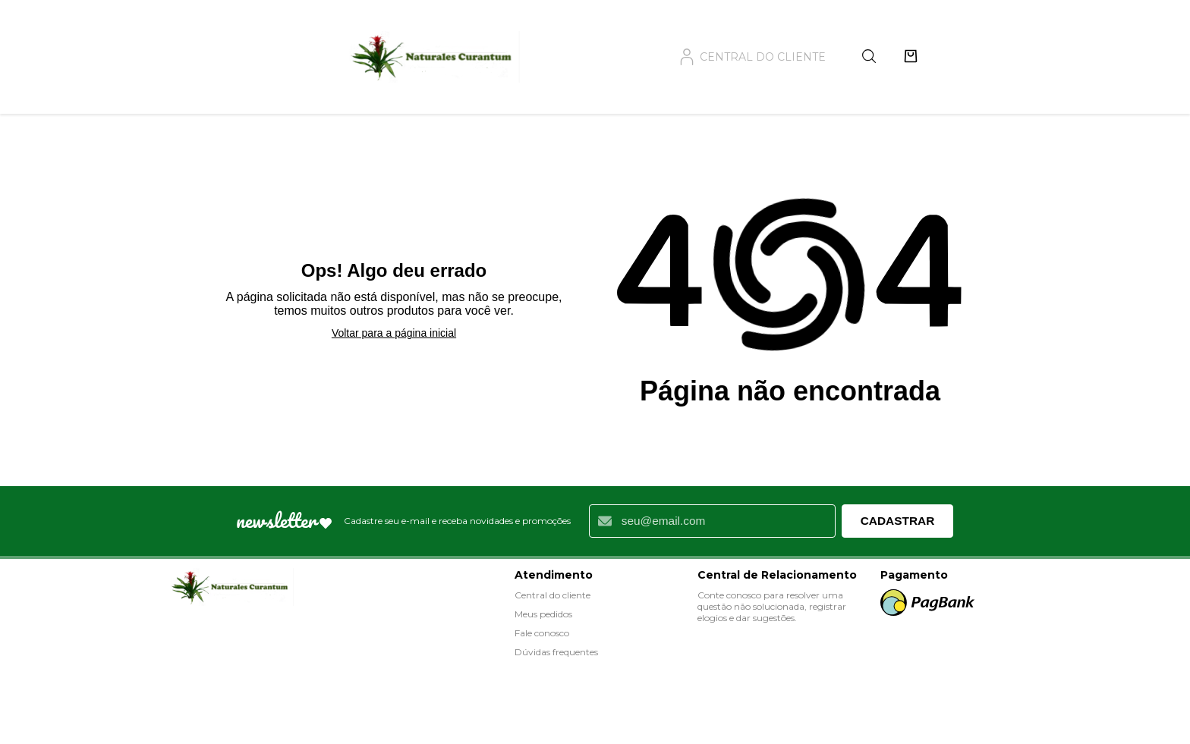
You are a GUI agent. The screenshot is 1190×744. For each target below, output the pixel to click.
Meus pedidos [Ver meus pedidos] (543, 614)
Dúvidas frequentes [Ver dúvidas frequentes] (556, 652)
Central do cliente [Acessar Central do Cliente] (552, 595)
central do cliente (752, 57)
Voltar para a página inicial (394, 333)
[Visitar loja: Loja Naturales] (229, 588)
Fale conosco (542, 633)
